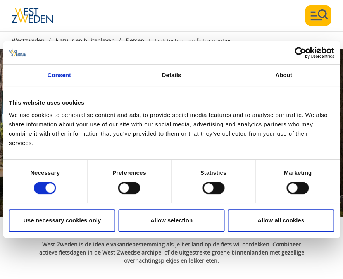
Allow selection (171, 220)
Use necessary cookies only (62, 220)
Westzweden (28, 40)
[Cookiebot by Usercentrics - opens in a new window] (300, 53)
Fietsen (135, 40)
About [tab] (283, 75)
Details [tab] (171, 75)
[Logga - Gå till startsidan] (39, 15)
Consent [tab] (59, 75)
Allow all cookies (280, 220)
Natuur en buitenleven (85, 40)
